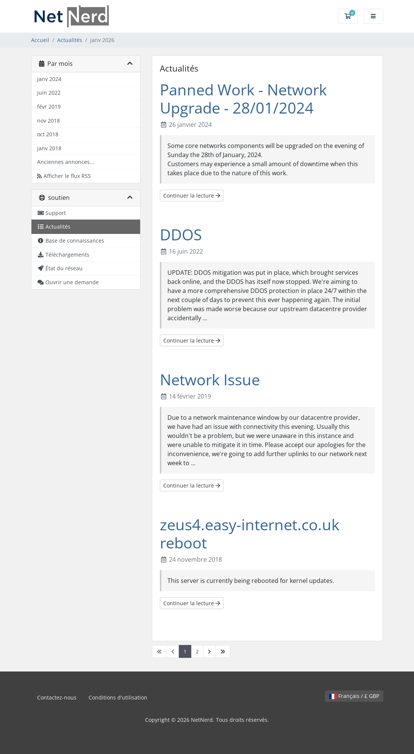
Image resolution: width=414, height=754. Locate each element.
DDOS (181, 234)
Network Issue (210, 379)
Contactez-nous (57, 697)
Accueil (40, 40)
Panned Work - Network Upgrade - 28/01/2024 (243, 98)
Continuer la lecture (191, 195)
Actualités (69, 40)
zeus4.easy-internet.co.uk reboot (249, 533)
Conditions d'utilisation (118, 697)
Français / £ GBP (354, 695)
